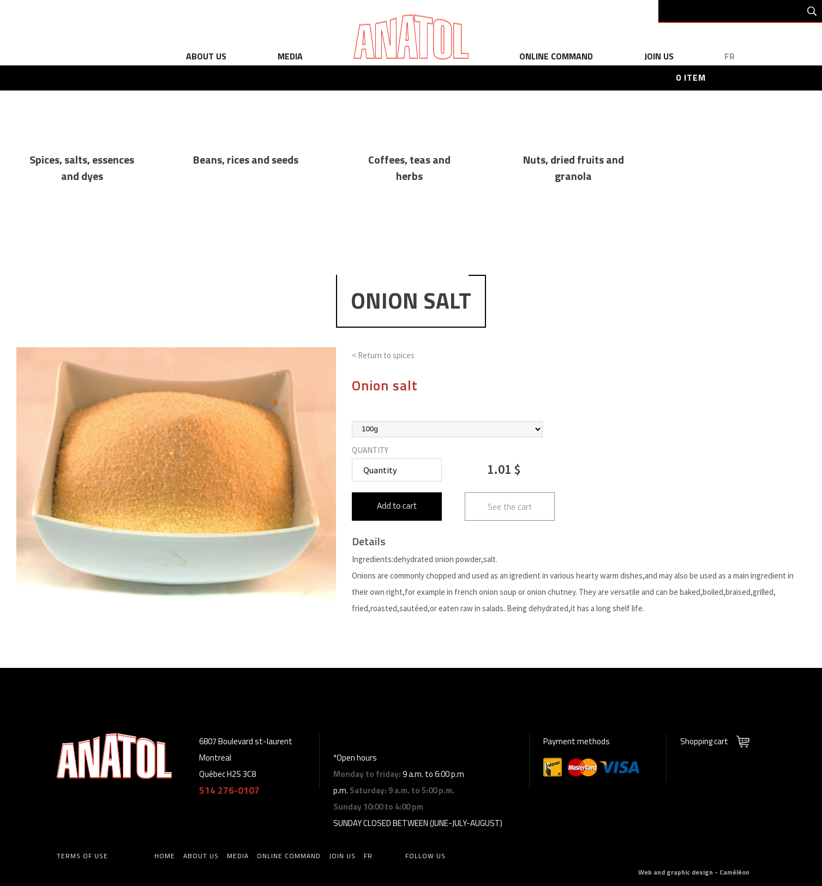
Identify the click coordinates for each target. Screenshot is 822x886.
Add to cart (397, 506)
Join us (659, 56)
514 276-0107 (229, 790)
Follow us (425, 856)
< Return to (383, 355)
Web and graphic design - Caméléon (693, 872)
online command (556, 56)
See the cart (510, 506)
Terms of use (82, 856)
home (164, 856)
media (290, 56)
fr (729, 56)
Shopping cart (704, 741)
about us (206, 56)
